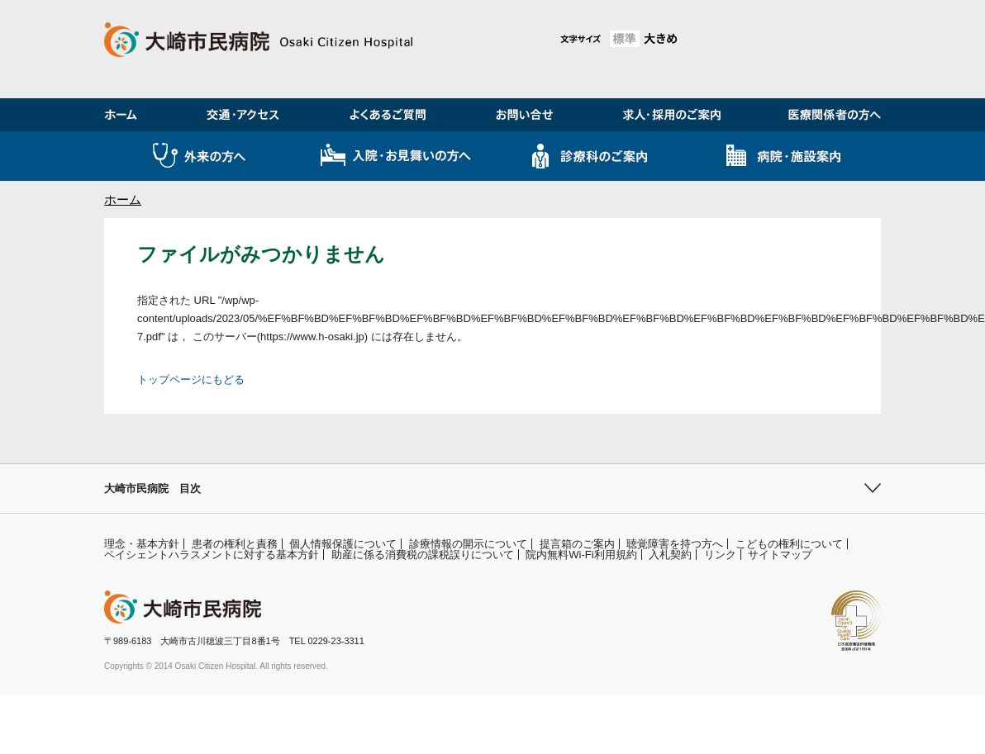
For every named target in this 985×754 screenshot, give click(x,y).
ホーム (122, 199)
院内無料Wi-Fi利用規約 (581, 554)
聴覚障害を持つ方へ (674, 544)
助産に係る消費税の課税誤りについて (422, 554)
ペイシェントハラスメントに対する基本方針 (211, 554)
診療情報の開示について (468, 544)
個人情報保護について (343, 544)
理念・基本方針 (141, 544)
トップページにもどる (191, 379)
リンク (720, 554)
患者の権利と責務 (235, 544)
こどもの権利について (789, 544)
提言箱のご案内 (577, 544)
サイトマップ (780, 554)
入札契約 (670, 554)
